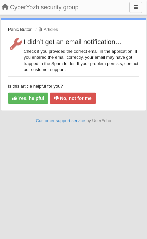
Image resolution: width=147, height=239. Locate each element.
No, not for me (73, 98)
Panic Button (20, 29)
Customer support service (60, 120)
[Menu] (135, 7)
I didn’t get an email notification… (73, 41)
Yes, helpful (28, 98)
